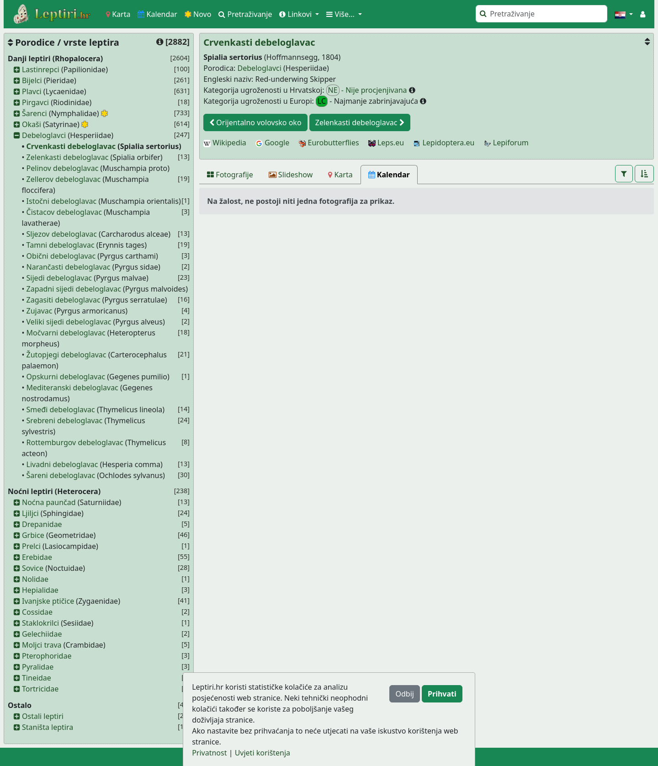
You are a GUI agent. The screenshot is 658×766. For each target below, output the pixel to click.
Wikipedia (224, 143)
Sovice (32, 568)
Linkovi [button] (296, 14)
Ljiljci (30, 513)
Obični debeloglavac (61, 256)
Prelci (31, 546)
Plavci (32, 91)
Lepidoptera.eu (443, 143)
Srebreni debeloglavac (65, 420)
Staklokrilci (40, 623)
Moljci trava (42, 645)
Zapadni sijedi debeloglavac (74, 289)
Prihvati (442, 694)
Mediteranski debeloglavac (72, 388)
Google (272, 143)
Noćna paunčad (49, 502)
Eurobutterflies (328, 143)
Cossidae (37, 612)
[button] (624, 14)
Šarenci (34, 113)
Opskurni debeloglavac (66, 377)
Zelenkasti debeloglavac (68, 157)
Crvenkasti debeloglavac (71, 146)
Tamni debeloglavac (61, 245)
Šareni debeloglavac (61, 475)
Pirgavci (35, 102)
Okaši (31, 124)
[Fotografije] (230, 174)
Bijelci (32, 80)
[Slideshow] (291, 174)
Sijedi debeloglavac (59, 278)
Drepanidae (42, 524)
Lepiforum (506, 143)
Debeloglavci (44, 135)
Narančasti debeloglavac (69, 267)
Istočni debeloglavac (62, 201)
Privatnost (209, 753)
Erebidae (37, 557)
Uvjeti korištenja (262, 753)
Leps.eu (386, 143)
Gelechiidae (42, 634)
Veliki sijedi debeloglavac (69, 322)
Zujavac (40, 311)
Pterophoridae (46, 656)
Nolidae (35, 579)
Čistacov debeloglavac (64, 212)
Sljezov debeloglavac (62, 234)
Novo (198, 14)
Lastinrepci (40, 69)
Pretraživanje (245, 14)
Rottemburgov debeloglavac (75, 442)
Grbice (33, 535)
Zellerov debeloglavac (64, 179)
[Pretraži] (541, 13)
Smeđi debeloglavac (61, 409)
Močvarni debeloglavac (66, 333)
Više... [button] (341, 14)
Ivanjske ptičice (48, 601)
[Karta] (340, 174)
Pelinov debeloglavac (63, 168)
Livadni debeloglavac (62, 464)
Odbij (404, 694)
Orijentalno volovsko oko (255, 122)
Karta (118, 14)
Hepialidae (40, 590)
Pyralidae (37, 667)
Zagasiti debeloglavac (64, 300)
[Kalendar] (389, 174)
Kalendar (157, 14)
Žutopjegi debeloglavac (66, 355)
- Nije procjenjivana (367, 90)
